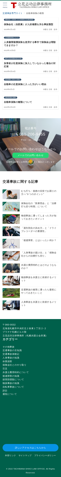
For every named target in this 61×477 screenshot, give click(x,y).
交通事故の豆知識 (12, 350)
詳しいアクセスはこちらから (30, 447)
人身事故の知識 (11, 357)
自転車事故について (13, 387)
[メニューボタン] (5, 5)
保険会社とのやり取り (14, 365)
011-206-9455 (32, 134)
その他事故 (9, 346)
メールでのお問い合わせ (30, 155)
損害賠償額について (13, 379)
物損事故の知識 (11, 383)
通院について (10, 394)
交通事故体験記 (11, 354)
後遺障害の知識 (11, 376)
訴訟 (5, 390)
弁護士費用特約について (16, 372)
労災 (5, 368)
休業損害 (7, 361)
